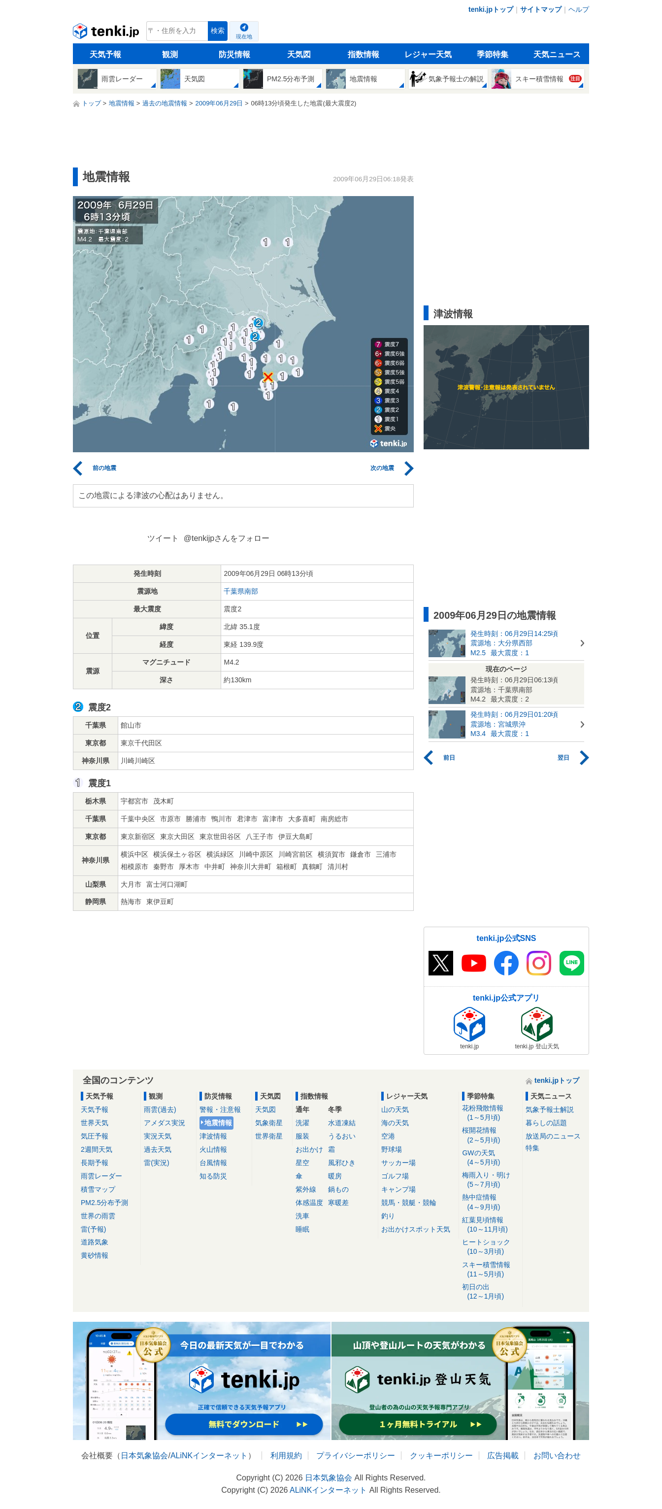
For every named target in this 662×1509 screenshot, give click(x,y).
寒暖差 (338, 1203)
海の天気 (395, 1123)
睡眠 (302, 1229)
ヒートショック (490, 1247)
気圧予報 (94, 1136)
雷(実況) (156, 1163)
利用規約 (286, 1455)
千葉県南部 (241, 591)
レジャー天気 (428, 54)
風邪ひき (342, 1163)
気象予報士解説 (550, 1109)
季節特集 (492, 54)
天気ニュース (557, 54)
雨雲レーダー (101, 1176)
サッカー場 (398, 1163)
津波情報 (213, 1136)
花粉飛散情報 (490, 1113)
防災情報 (234, 54)
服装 (302, 1136)
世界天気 (94, 1123)
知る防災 (213, 1176)
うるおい (342, 1136)
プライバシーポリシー (355, 1455)
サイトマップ (541, 9)
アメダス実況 (164, 1123)
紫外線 (306, 1189)
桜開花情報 (490, 1135)
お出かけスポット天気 (415, 1229)
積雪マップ (98, 1189)
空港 (388, 1136)
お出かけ (309, 1149)
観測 (170, 54)
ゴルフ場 (395, 1176)
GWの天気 (490, 1158)
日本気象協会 (144, 1455)
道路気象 (94, 1242)
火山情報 (213, 1149)
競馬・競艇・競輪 (408, 1203)
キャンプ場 (398, 1189)
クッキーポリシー (441, 1455)
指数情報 (363, 54)
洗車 (302, 1216)
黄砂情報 (94, 1255)
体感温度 (309, 1203)
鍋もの (338, 1189)
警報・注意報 (220, 1109)
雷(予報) (93, 1229)
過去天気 (157, 1149)
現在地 (244, 36)
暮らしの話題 (546, 1123)
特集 (532, 1148)
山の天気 (395, 1109)
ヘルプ (578, 9)
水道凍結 (342, 1123)
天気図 (299, 54)
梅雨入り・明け (490, 1180)
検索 (218, 30)
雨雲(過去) (160, 1109)
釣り (388, 1216)
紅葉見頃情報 (490, 1225)
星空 (302, 1163)
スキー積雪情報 (490, 1270)
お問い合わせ (557, 1455)
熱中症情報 (490, 1202)
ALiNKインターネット (209, 1455)
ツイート (163, 538)
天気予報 (105, 54)
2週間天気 (96, 1149)
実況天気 (157, 1136)
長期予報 (94, 1163)
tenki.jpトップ (490, 9)
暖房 (335, 1176)
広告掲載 (503, 1455)
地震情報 (218, 1123)
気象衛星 (269, 1123)
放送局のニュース (553, 1136)
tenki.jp (107, 33)
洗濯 (302, 1123)
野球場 (391, 1149)
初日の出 (490, 1292)
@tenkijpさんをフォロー (227, 538)
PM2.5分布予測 (104, 1203)
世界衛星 (269, 1136)
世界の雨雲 (98, 1216)
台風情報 (213, 1163)
